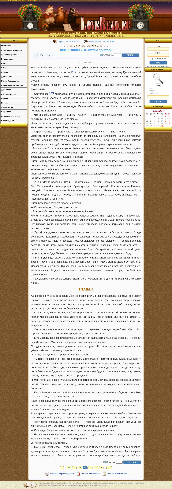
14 (90, 468)
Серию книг (152, 93)
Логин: (158, 48)
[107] (73, 71)
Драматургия (7, 107)
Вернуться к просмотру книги (62, 474)
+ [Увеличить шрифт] (49, 55)
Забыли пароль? (163, 66)
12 (80, 468)
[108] (51, 93)
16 (101, 468)
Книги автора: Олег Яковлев (101, 41)
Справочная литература (12, 85)
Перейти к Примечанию (117, 474)
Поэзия (4, 103)
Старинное (6, 112)
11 (74, 468)
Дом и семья (7, 77)
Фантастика (6, 46)
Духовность (6, 90)
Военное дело (7, 120)
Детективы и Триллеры (11, 50)
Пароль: (158, 54)
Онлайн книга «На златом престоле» (86, 50)
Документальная (8, 94)
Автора (151, 91)
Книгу (150, 88)
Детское (4, 72)
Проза (4, 63)
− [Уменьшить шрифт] (35, 55)
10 (69, 468)
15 (96, 468)
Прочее (4, 98)
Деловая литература (10, 116)
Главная (14, 40)
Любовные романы (9, 55)
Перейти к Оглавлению (91, 474)
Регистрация (151, 66)
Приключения (7, 59)
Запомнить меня (158, 59)
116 (109, 468)
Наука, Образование (10, 81)
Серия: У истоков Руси (68, 41)
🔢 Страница (107, 54)
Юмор (4, 68)
